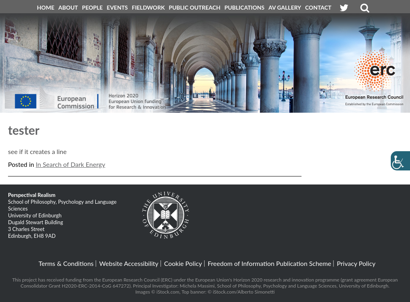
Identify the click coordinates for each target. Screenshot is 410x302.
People (92, 7)
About (68, 7)
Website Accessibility (129, 263)
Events (117, 7)
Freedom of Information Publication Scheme (269, 263)
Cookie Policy (183, 263)
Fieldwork (148, 7)
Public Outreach (195, 7)
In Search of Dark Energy (70, 164)
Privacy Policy (356, 263)
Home (45, 7)
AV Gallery (285, 7)
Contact (318, 7)
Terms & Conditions (66, 263)
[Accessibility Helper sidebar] (400, 160)
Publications (245, 7)
